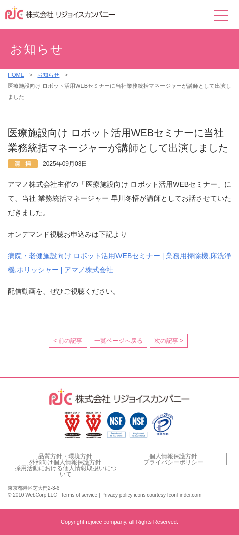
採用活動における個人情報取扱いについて (66, 471)
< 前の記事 (67, 340)
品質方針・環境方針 (65, 456)
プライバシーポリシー (173, 462)
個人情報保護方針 (173, 456)
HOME (16, 75)
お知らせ (48, 75)
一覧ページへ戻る (118, 340)
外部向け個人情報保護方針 (65, 462)
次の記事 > (168, 340)
